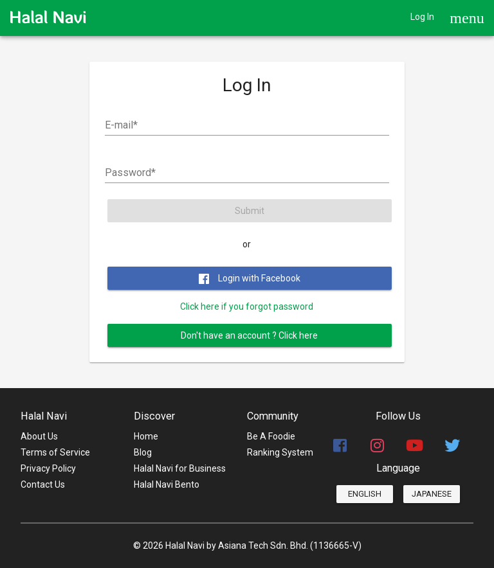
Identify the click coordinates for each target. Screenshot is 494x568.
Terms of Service (55, 452)
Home (146, 436)
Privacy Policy (48, 468)
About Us (39, 436)
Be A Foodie (271, 436)
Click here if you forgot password (246, 306)
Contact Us (43, 484)
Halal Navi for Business (180, 468)
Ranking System (280, 452)
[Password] (247, 172)
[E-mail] (247, 125)
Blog (143, 452)
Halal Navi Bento (166, 484)
